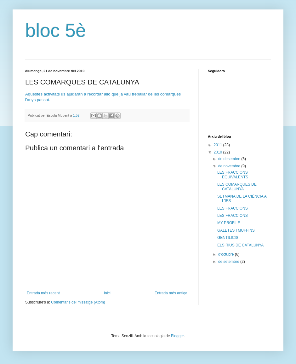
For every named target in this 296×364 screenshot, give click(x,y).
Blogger (177, 336)
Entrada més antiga (171, 293)
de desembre (229, 159)
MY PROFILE (228, 223)
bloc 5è (55, 30)
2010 (218, 152)
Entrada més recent (43, 293)
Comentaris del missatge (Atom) (78, 302)
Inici (107, 293)
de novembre (229, 166)
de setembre (229, 261)
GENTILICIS (227, 237)
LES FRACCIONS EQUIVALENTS (232, 174)
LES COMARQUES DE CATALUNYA (237, 186)
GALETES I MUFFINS (236, 230)
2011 (218, 145)
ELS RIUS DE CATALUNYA (240, 245)
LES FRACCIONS (232, 208)
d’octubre (226, 254)
